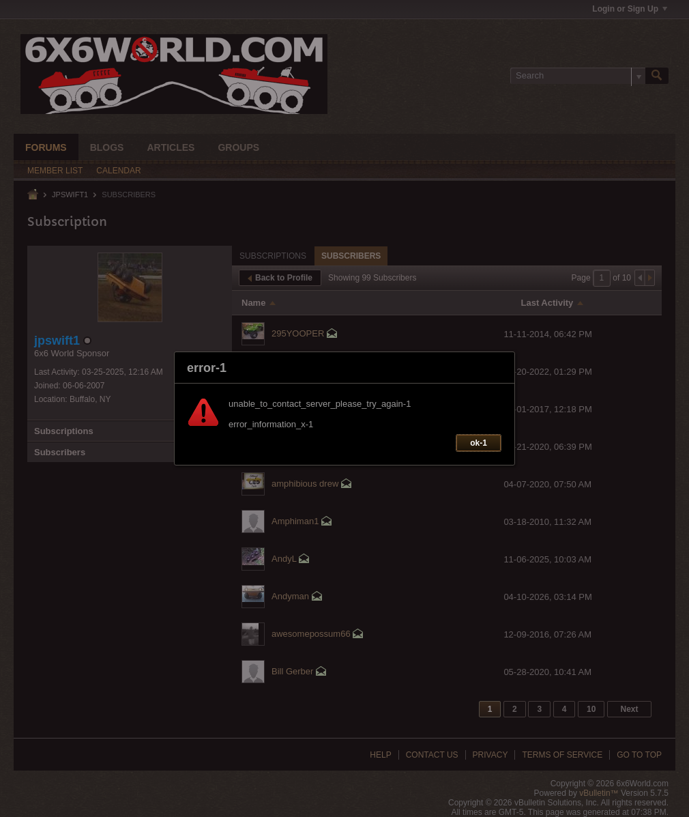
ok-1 (478, 443)
